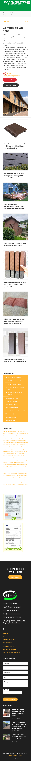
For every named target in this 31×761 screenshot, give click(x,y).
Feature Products (10, 420)
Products (12, 13)
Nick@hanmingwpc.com (11, 610)
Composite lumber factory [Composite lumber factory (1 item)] (9, 451)
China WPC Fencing (8, 646)
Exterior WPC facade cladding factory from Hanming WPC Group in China (14, 176)
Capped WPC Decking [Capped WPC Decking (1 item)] (15, 438)
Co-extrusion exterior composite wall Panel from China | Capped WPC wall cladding (15, 146)
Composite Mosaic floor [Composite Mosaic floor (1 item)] (12, 453)
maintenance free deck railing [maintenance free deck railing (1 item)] (19, 466)
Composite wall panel (11, 398)
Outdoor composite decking (13, 377)
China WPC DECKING (8, 639)
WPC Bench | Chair (10, 414)
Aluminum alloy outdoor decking (15, 393)
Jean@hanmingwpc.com (11, 614)
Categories (7, 21)
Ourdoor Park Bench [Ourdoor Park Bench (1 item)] (19, 468)
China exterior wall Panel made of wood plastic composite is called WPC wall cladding (14, 321)
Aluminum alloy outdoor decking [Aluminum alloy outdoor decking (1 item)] (10, 435)
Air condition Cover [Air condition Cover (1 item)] (12, 433)
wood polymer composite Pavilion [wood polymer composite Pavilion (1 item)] (10, 477)
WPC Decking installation (10, 649)
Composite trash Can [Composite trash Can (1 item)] (19, 455)
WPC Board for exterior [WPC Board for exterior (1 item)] (8, 479)
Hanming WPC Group (15, 755)
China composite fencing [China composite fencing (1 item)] (14, 440)
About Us (5, 633)
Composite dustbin (10, 417)
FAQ (4, 636)
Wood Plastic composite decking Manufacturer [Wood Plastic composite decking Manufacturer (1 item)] (16, 475)
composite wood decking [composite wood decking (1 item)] (8, 457)
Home (4, 13)
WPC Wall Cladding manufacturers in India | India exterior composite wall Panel (14, 207)
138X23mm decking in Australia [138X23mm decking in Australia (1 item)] (10, 431)
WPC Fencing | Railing (11, 404)
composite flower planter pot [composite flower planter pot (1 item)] (19, 449)
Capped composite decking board (16, 388)
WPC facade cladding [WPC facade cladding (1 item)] (17, 482)
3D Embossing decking (14, 384)
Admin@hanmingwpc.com (12, 607)
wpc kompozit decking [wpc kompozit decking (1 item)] (11, 484)
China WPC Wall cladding (10, 643)
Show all (24, 21)
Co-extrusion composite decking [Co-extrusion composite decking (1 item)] (15, 442)
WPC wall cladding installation (11, 652)
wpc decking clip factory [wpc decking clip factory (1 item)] (19, 479)
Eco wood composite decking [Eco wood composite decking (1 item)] (11, 460)
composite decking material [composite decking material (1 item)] (16, 446)
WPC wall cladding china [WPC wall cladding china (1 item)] (22, 484)
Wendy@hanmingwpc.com (12, 617)
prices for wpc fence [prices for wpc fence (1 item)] (13, 473)
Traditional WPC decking (15, 381)
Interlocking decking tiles (12, 401)
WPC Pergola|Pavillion (11, 407)
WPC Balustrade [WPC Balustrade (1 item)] (22, 477)
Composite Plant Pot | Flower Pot (15, 411)
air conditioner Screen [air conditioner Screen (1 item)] (22, 433)
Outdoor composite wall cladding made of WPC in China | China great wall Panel (15, 285)
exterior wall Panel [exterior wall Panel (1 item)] (14, 462)
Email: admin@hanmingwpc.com (11, 74)
